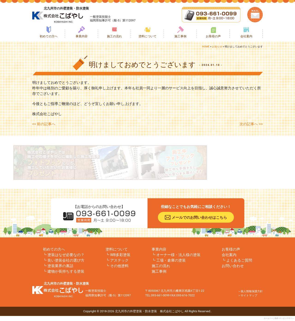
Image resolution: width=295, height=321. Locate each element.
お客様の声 (213, 36)
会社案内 (246, 36)
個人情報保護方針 (252, 291)
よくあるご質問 (239, 260)
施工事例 (180, 36)
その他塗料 (119, 266)
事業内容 (82, 36)
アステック (119, 260)
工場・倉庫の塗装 (171, 260)
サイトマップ (249, 295)
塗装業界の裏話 (60, 266)
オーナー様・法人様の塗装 (178, 255)
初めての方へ (49, 36)
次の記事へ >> (251, 124)
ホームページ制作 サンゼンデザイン (279, 318)
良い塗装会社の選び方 (65, 260)
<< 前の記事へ (43, 124)
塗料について (147, 36)
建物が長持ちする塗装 (65, 271)
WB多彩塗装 (120, 255)
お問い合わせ (233, 266)
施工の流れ (114, 36)
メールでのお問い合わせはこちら (199, 217)
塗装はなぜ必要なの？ (65, 255)
